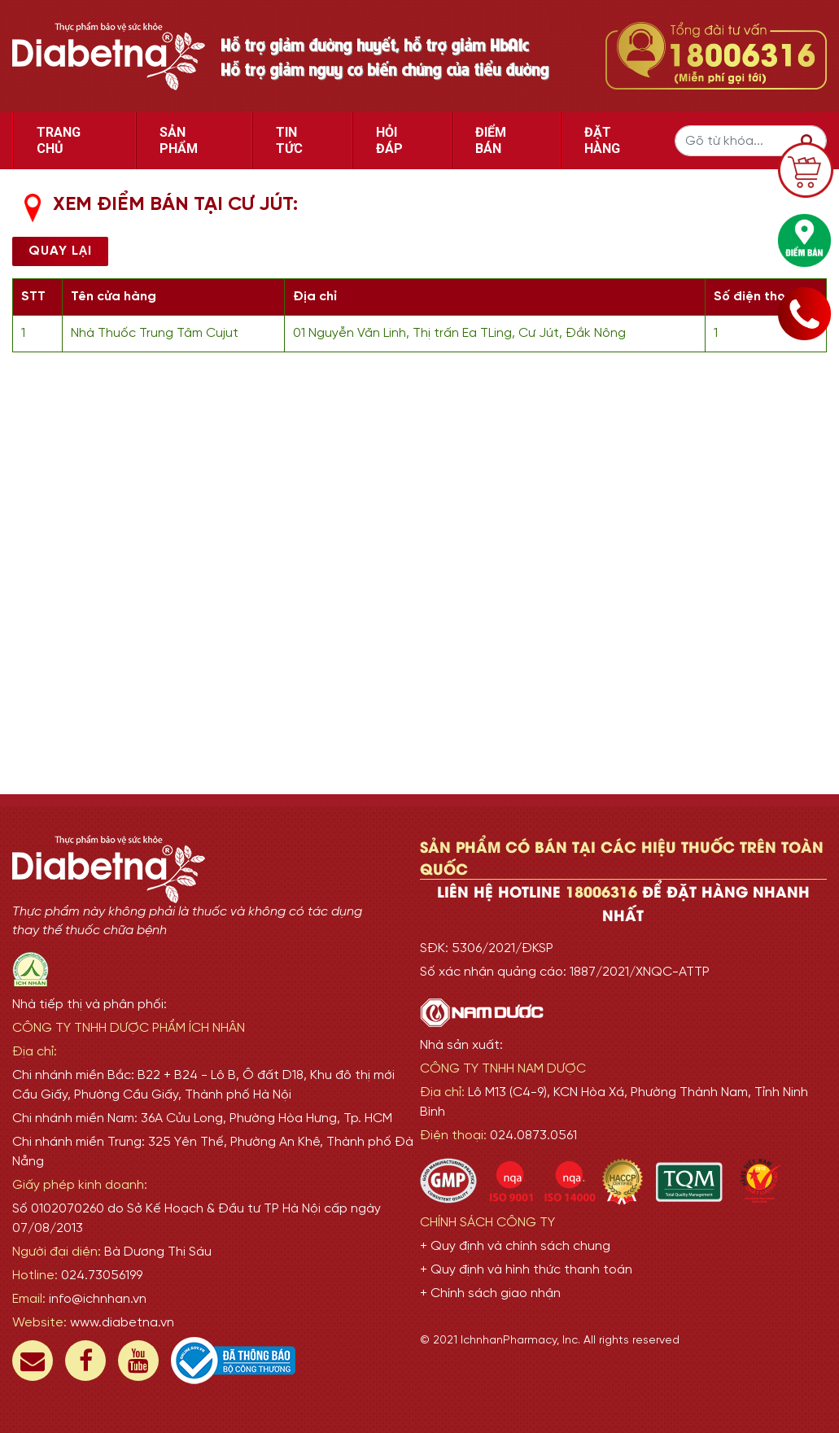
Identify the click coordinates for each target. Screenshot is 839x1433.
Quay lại (60, 251)
